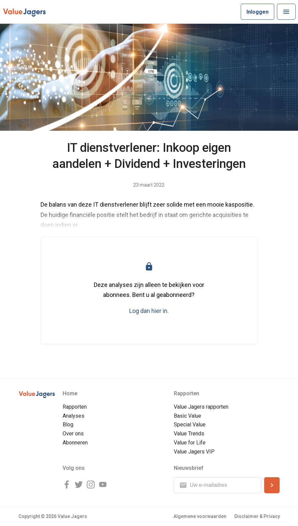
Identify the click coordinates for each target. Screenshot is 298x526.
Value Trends (189, 433)
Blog (68, 424)
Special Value (190, 424)
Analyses (73, 416)
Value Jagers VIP (194, 451)
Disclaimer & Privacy (257, 516)
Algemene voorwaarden (199, 516)
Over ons (73, 433)
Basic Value (187, 416)
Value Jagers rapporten (201, 407)
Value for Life (190, 442)
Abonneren (75, 442)
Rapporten (75, 407)
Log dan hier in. (149, 310)
